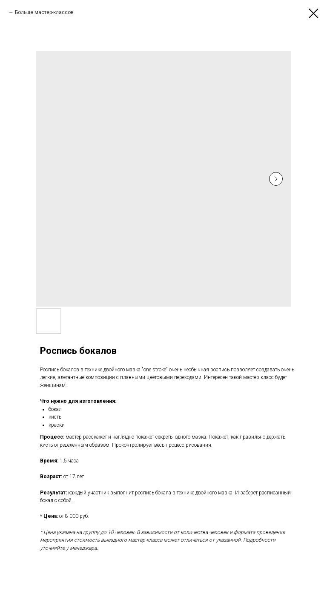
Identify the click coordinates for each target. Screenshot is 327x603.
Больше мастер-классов (44, 12)
